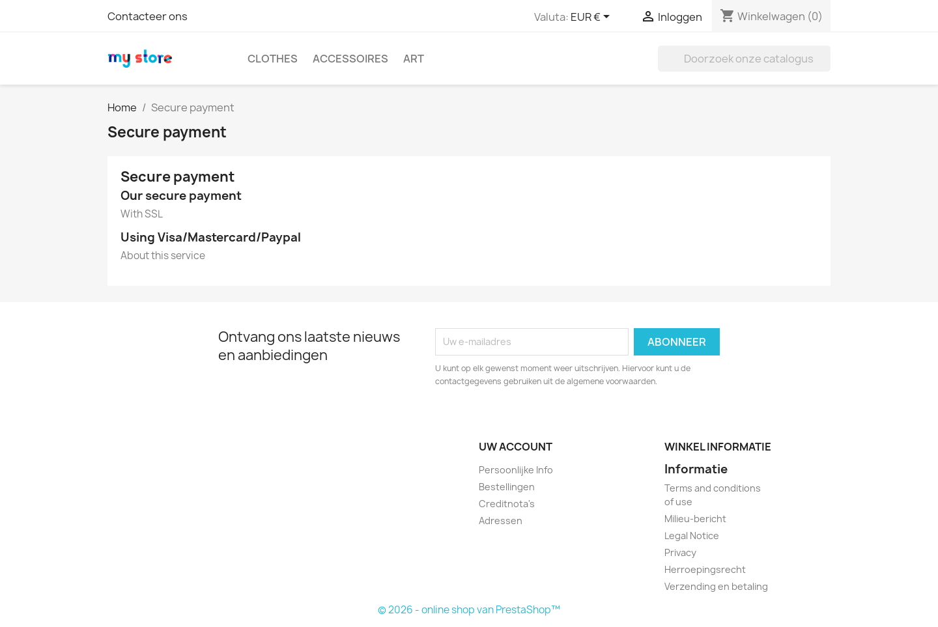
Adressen (500, 520)
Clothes (273, 58)
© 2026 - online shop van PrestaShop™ (469, 610)
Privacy (680, 552)
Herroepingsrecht (705, 569)
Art (413, 58)
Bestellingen (507, 487)
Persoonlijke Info (516, 470)
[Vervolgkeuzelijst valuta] (592, 17)
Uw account (515, 446)
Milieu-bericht (695, 518)
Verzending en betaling (716, 586)
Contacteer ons (147, 16)
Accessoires (350, 58)
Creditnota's (507, 503)
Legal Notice (691, 535)
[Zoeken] (744, 59)
